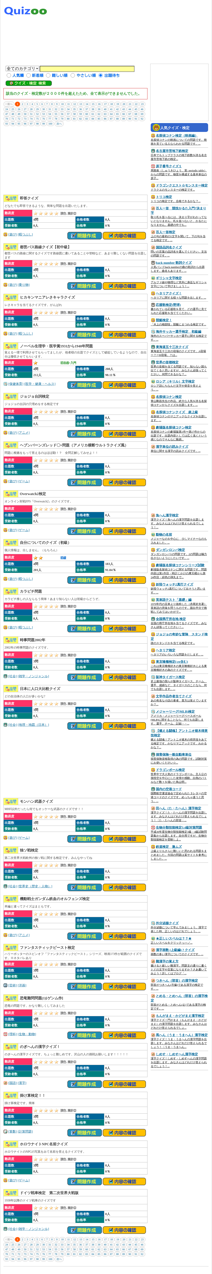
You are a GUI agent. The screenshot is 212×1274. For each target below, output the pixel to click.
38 (93, 109)
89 (123, 118)
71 (13, 118)
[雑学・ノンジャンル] (33, 676)
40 (105, 109)
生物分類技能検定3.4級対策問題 (179, 827)
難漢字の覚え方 (167, 961)
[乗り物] (24, 284)
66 (123, 114)
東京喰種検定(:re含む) (172, 661)
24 (6, 109)
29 (37, 109)
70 (6, 118)
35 (74, 109)
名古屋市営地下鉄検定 (172, 151)
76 (43, 118)
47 (6, 114)
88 (117, 118)
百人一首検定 (165, 232)
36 (80, 109)
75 (37, 118)
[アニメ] (24, 432)
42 (117, 109)
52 (37, 114)
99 (43, 123)
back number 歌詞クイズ (174, 262)
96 (25, 123)
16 (99, 104)
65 (117, 114)
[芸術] (12, 985)
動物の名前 (164, 534)
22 (136, 104)
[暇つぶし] (25, 234)
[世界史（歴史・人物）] (35, 886)
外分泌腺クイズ (167, 923)
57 (68, 114)
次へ (59, 123)
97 (31, 123)
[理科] (12, 1034)
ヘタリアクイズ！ (169, 293)
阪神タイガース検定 (170, 677)
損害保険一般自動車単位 (173, 754)
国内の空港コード (169, 789)
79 (62, 118)
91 (136, 118)
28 (31, 109)
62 (99, 114)
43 (123, 109)
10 (62, 104)
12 (74, 104)
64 (111, 114)
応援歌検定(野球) (168, 305)
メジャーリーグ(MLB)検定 (175, 711)
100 (50, 123)
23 (142, 104)
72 (19, 118)
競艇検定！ (164, 320)
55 (56, 114)
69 (142, 114)
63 (105, 114)
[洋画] (22, 985)
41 (111, 109)
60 (86, 114)
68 (136, 114)
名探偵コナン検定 (169, 397)
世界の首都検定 (167, 362)
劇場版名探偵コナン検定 (173, 427)
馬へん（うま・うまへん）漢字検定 (182, 1035)
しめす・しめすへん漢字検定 (177, 1054)
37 (86, 109)
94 (13, 123)
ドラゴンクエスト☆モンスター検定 (182, 185)
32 (56, 109)
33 (62, 109)
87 (111, 118)
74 (31, 118)
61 (93, 114)
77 (50, 118)
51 (31, 114)
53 (43, 114)
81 (74, 118)
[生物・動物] (27, 1034)
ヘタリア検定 (165, 650)
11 (68, 104)
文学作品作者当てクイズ (173, 696)
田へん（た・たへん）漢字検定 (178, 808)
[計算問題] (25, 1131)
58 (74, 114)
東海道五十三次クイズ (172, 347)
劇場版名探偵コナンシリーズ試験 (180, 565)
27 (25, 109)
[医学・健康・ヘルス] (39, 384)
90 (129, 118)
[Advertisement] (169, 32)
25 (13, 109)
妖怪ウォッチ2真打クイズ (174, 584)
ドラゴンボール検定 (170, 770)
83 (86, 118)
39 (99, 109)
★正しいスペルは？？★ (173, 938)
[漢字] (22, 1083)
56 (62, 114)
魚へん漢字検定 (167, 515)
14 (87, 104)
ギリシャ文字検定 (169, 278)
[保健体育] (15, 384)
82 (80, 118)
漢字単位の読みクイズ (172, 446)
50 (25, 114)
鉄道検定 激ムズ (169, 846)
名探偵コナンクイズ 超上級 (177, 412)
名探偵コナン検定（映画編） (177, 135)
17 (105, 104)
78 (56, 118)
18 (111, 104)
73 (25, 118)
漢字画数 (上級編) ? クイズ (175, 950)
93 (6, 123)
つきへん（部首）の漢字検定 (177, 980)
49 (19, 114)
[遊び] (12, 234)
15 (93, 104)
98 (37, 123)
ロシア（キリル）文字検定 (175, 381)
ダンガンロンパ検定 (170, 550)
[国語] (12, 1083)
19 (117, 104)
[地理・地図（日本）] (33, 724)
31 (50, 109)
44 (129, 109)
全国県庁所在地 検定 (171, 619)
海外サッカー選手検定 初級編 (178, 331)
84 (93, 118)
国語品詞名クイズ (169, 247)
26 (19, 109)
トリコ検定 (164, 197)
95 (19, 123)
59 (80, 114)
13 (80, 104)
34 (68, 109)
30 (43, 109)
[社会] (12, 676)
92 (142, 118)
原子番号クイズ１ (169, 166)
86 (105, 118)
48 (13, 114)
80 (68, 118)
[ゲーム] (24, 481)
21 (130, 104)
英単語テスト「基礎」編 (173, 599)
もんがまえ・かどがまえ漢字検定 (180, 1016)
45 (136, 109)
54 (50, 114)
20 (124, 104)
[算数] (12, 1131)
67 (129, 114)
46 (142, 109)
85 (99, 118)
